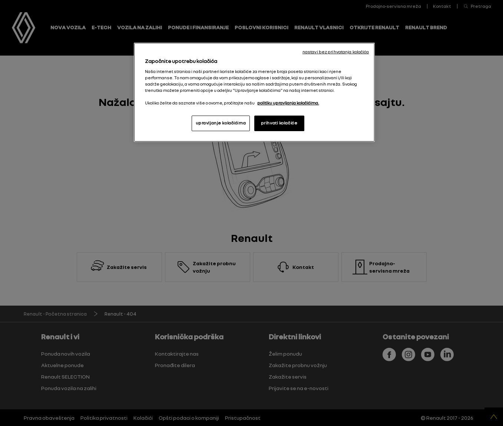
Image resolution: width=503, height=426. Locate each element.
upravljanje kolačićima (221, 123)
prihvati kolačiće (279, 123)
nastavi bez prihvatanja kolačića (335, 51)
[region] (254, 92)
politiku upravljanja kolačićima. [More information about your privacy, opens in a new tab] (288, 103)
